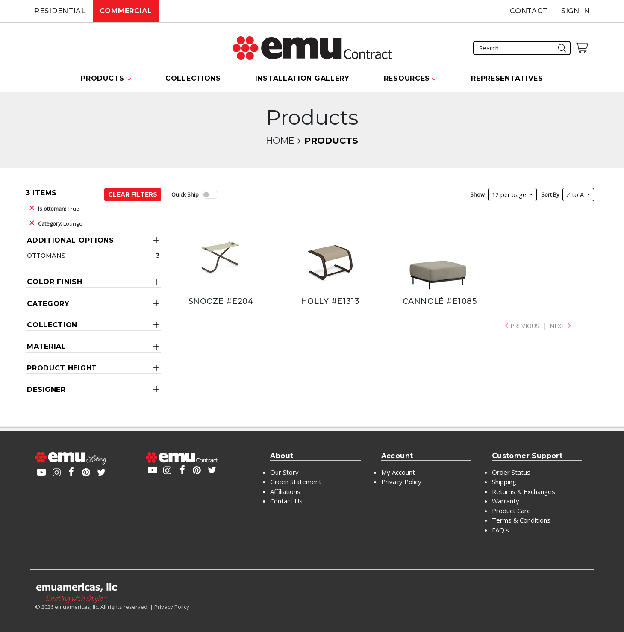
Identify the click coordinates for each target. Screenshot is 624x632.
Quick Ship (185, 194)
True (58, 208)
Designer (46, 389)
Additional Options (70, 240)
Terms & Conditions (521, 520)
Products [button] (102, 78)
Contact (528, 11)
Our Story (284, 472)
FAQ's (500, 530)
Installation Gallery (302, 78)
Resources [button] (407, 78)
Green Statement (295, 481)
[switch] (210, 195)
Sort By (550, 194)
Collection (52, 325)
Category (48, 304)
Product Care (511, 510)
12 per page (510, 195)
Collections (193, 78)
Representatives (507, 78)
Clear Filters (132, 194)
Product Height (62, 368)
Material (46, 346)
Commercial (126, 11)
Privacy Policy (401, 481)
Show (477, 194)
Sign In (575, 11)
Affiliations (285, 491)
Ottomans (46, 255)
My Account (398, 472)
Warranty (505, 501)
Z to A (576, 195)
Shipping (504, 481)
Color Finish (54, 282)
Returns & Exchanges (523, 491)
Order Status (511, 472)
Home (280, 140)
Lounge (60, 223)
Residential (60, 11)
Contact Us (286, 501)
